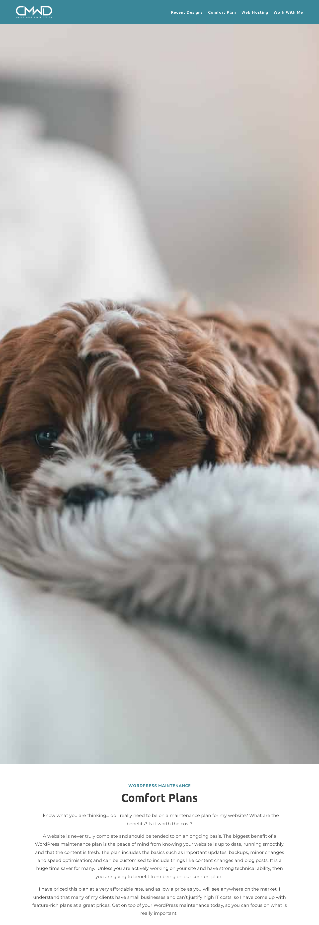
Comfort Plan (222, 12)
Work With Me (288, 12)
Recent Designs (187, 12)
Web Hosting (254, 12)
